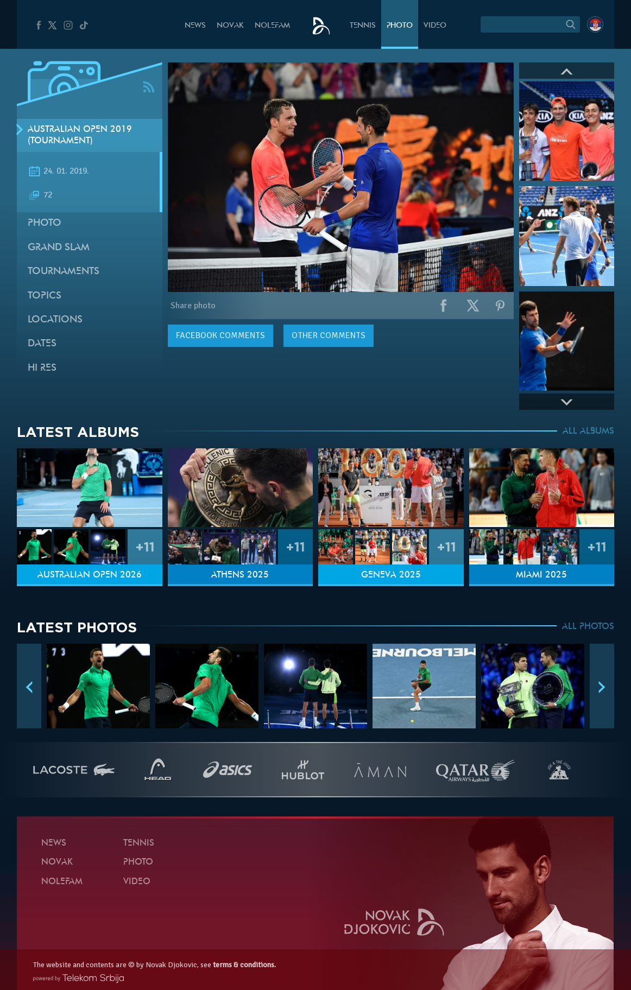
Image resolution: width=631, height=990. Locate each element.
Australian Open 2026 (89, 575)
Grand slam (59, 248)
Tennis (363, 26)
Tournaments (63, 271)
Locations (55, 320)
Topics (44, 296)
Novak (230, 26)
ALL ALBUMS (588, 431)
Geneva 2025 (391, 575)
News (195, 26)
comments (220, 335)
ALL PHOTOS (588, 627)
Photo (400, 26)
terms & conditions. (244, 964)
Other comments (328, 335)
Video (435, 26)
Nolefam (272, 26)
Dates (42, 344)
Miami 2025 (541, 575)
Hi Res (42, 368)
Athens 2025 (240, 575)
